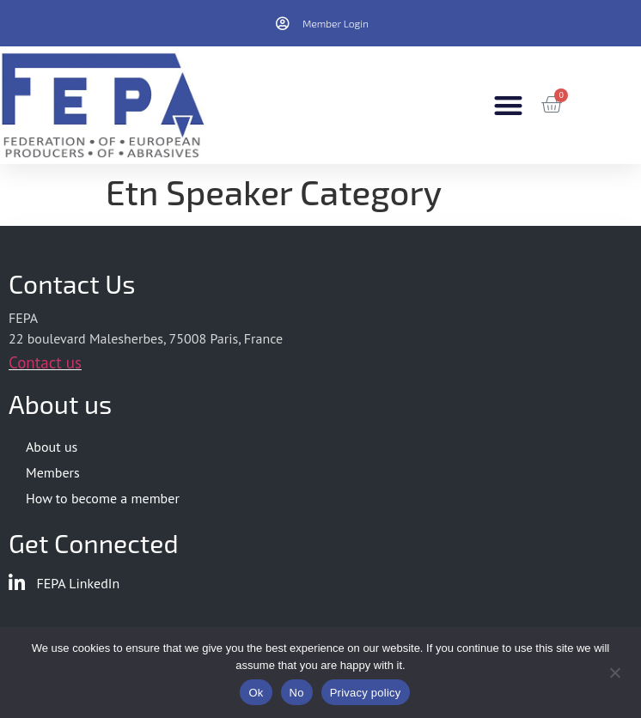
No (297, 692)
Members (53, 472)
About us (51, 446)
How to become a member (103, 498)
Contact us (45, 362)
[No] (614, 671)
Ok (255, 692)
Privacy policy (365, 692)
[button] (508, 105)
